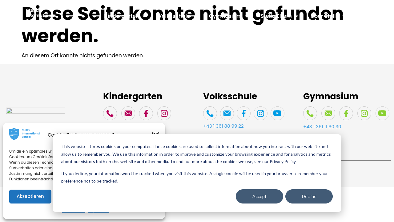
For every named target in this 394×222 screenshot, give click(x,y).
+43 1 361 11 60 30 (322, 126)
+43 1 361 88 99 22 (223, 126)
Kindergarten (125, 16)
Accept (259, 196)
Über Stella (328, 16)
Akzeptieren (30, 196)
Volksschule (177, 16)
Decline (309, 196)
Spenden (370, 16)
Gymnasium (228, 16)
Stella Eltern (279, 16)
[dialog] (197, 173)
